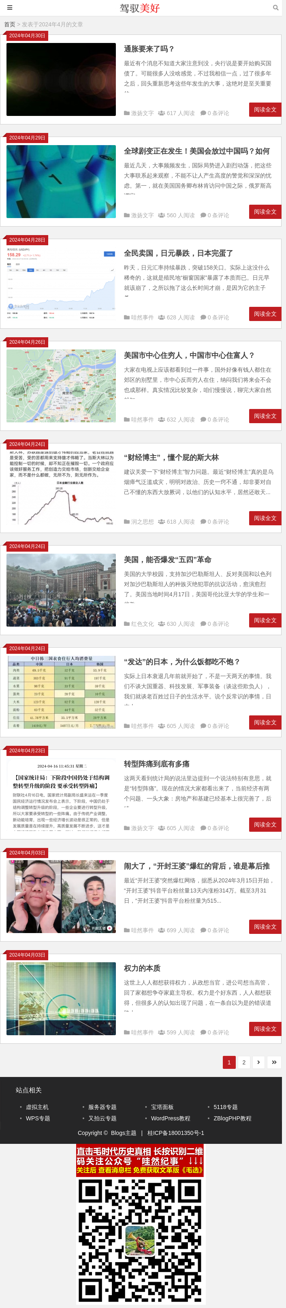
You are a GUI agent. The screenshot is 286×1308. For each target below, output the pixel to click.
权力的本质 (142, 968)
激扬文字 (142, 113)
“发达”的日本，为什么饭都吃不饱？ (182, 662)
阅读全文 (265, 109)
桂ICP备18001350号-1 (175, 1133)
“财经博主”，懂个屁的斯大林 (171, 458)
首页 (9, 24)
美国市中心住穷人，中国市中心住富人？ (189, 355)
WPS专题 (38, 1118)
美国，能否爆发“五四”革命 (167, 560)
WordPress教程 (170, 1118)
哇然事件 (142, 317)
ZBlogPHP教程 (232, 1118)
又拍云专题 (102, 1118)
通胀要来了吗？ (149, 49)
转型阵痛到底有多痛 (157, 764)
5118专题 (225, 1107)
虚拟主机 (37, 1107)
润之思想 (142, 521)
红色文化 (142, 624)
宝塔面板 (162, 1107)
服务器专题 (102, 1107)
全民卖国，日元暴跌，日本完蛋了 (178, 253)
